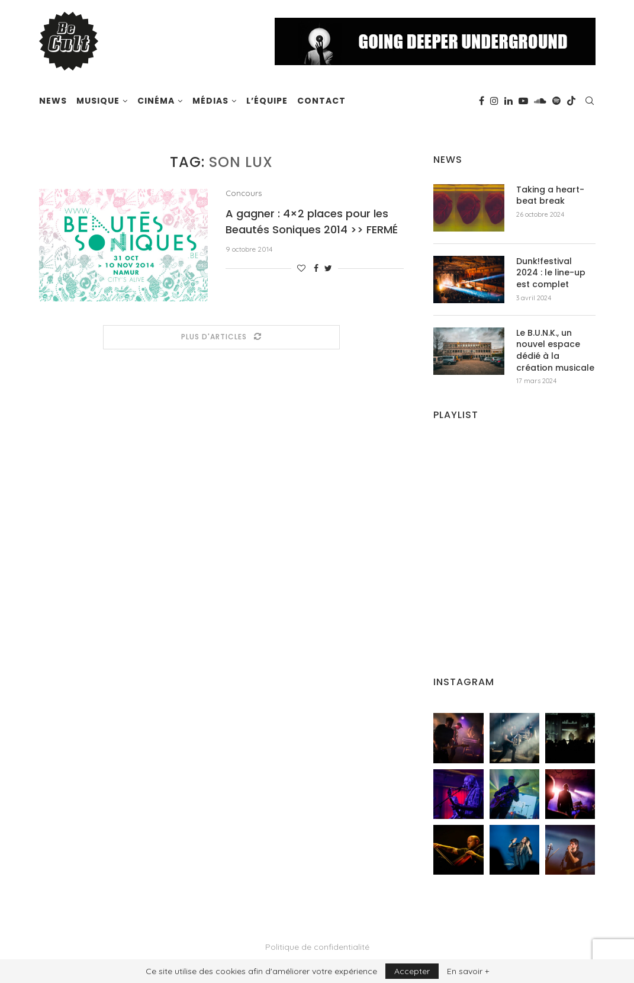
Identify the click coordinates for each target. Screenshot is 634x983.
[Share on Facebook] (316, 268)
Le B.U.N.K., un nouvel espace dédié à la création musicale (555, 350)
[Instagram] (494, 100)
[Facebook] (481, 100)
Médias (210, 101)
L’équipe (267, 101)
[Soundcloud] (540, 100)
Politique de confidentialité (317, 947)
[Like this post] (301, 268)
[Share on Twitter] (328, 268)
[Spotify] (556, 100)
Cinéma (156, 101)
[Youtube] (523, 100)
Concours (244, 193)
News (53, 101)
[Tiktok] (571, 100)
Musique (98, 101)
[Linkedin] (508, 100)
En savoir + (468, 971)
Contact (321, 101)
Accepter (412, 971)
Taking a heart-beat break (550, 195)
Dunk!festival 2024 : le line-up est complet (550, 273)
